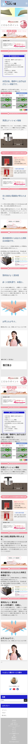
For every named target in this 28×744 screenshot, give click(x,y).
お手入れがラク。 (9, 74)
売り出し (4, 715)
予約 (14, 735)
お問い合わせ (14, 724)
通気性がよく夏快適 (9, 70)
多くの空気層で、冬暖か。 (11, 72)
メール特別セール (14, 733)
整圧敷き (14, 737)
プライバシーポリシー (14, 726)
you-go (14, 720)
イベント (4, 710)
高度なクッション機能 (10, 63)
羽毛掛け (14, 739)
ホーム (14, 729)
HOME (5, 359)
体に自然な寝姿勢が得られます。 (13, 65)
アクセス (14, 722)
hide (18, 56)
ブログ (3, 712)
